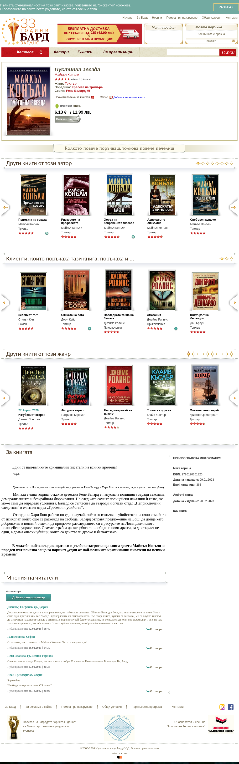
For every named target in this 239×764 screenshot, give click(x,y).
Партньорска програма (146, 706)
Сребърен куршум (203, 219)
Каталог (25, 52)
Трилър (71, 83)
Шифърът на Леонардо (199, 316)
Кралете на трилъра (87, 87)
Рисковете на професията (70, 221)
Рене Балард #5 (78, 90)
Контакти (232, 17)
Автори (61, 52)
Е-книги (85, 52)
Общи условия (211, 17)
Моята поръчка (208, 27)
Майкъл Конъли (67, 74)
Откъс (104, 97)
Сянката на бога (72, 315)
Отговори (156, 629)
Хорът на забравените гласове (119, 221)
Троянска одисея (159, 410)
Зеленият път (28, 315)
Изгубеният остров (31, 415)
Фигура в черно (72, 410)
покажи (211, 41)
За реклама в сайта (39, 706)
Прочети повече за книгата (72, 97)
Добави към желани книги (129, 97)
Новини (157, 17)
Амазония (154, 315)
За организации (118, 52)
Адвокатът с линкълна (156, 221)
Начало (128, 17)
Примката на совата (32, 219)
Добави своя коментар (28, 597)
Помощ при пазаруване (181, 17)
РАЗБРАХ (226, 7)
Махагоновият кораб (204, 410)
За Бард (142, 17)
